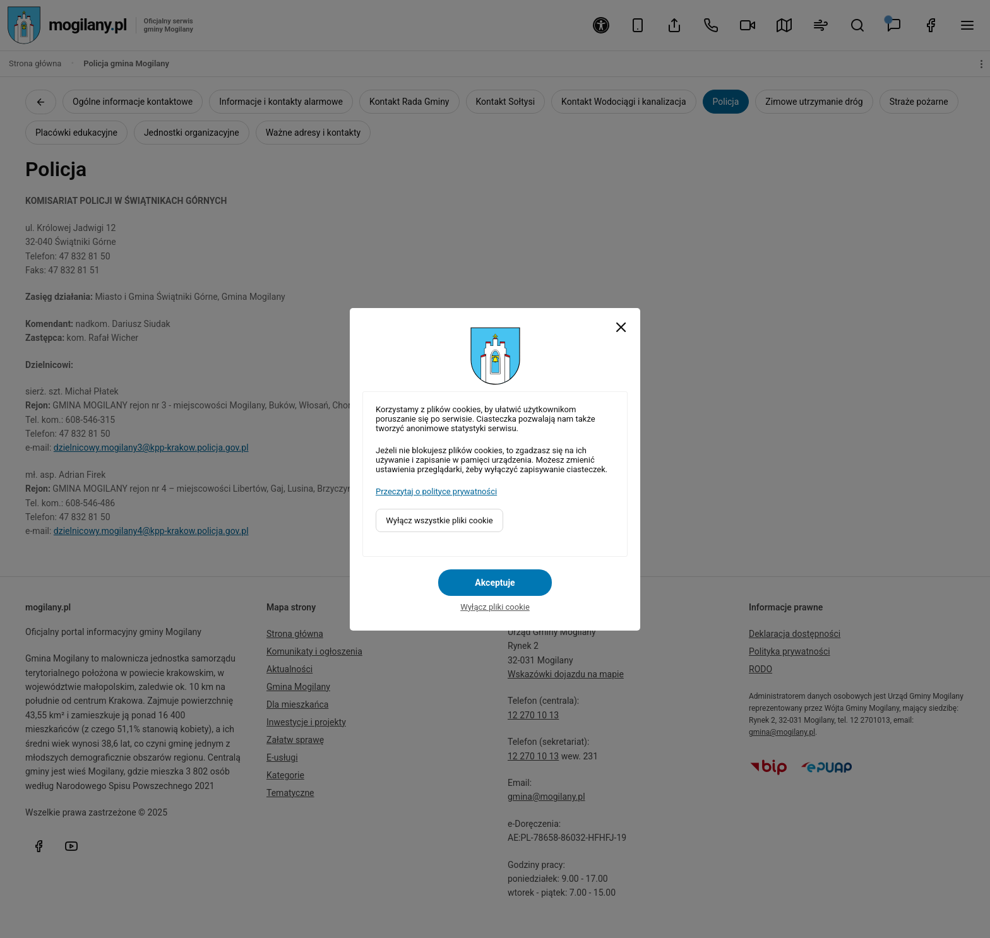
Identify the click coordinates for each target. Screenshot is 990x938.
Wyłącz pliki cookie (495, 607)
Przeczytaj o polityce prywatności (436, 491)
